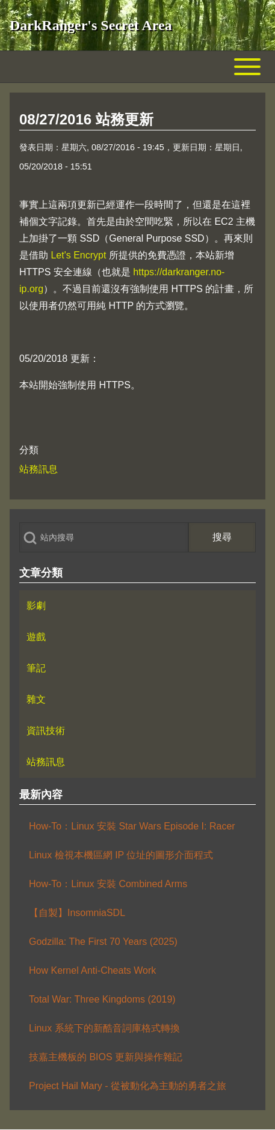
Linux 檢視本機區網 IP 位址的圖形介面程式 (121, 855)
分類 (29, 450)
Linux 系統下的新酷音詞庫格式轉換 (104, 1028)
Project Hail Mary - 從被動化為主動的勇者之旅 (127, 1086)
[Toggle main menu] (137, 66)
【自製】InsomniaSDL (77, 913)
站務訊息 (38, 469)
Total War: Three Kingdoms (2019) (102, 999)
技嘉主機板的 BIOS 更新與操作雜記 (105, 1057)
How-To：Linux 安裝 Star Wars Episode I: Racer (132, 826)
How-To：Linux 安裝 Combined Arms (108, 884)
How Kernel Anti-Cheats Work (92, 970)
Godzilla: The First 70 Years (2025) (103, 941)
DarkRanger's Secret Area (91, 25)
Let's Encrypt (78, 255)
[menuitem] (137, 606)
